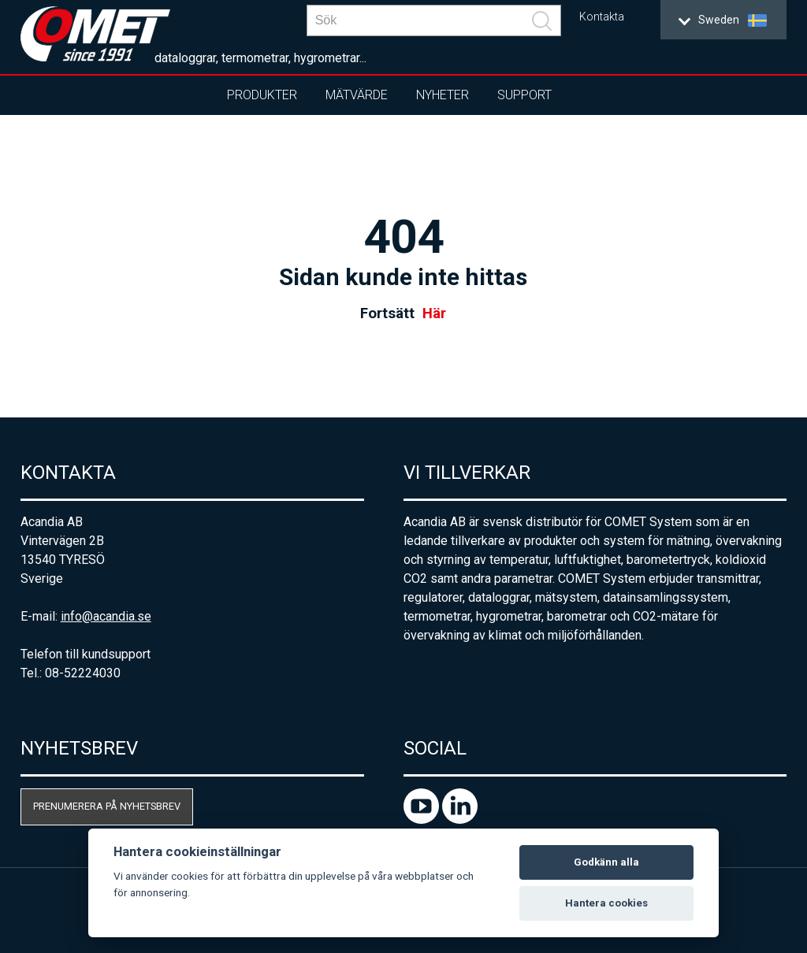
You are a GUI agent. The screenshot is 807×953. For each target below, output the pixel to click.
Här (434, 313)
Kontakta (601, 17)
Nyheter (442, 94)
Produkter (262, 94)
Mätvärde (356, 94)
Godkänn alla (606, 862)
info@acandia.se (106, 616)
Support (524, 94)
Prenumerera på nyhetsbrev (106, 806)
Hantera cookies (606, 903)
